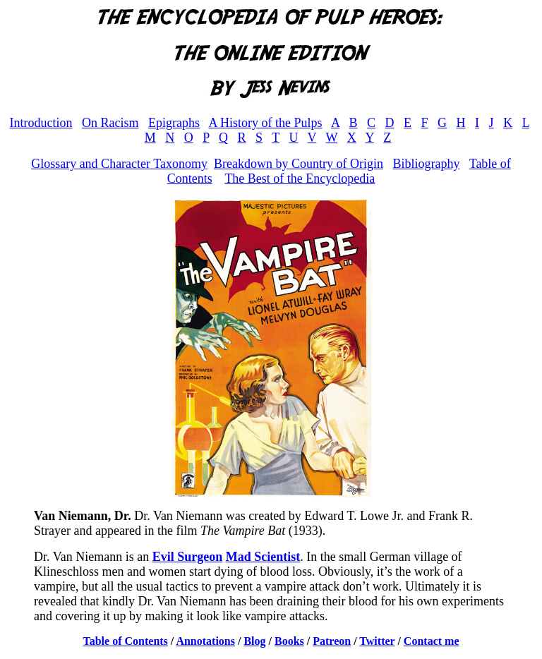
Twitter (377, 641)
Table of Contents (125, 641)
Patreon (332, 641)
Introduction (41, 123)
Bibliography (425, 164)
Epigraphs (174, 123)
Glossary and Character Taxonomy (119, 164)
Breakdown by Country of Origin (298, 164)
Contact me (431, 641)
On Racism (110, 123)
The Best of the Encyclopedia (299, 178)
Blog (254, 641)
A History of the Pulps (266, 123)
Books (289, 641)
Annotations (205, 641)
